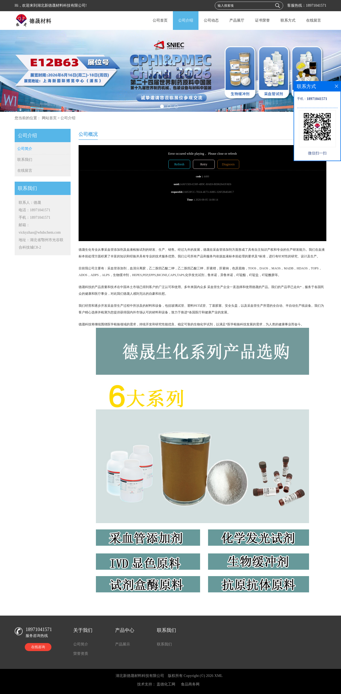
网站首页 (49, 118)
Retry (204, 164)
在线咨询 (38, 647)
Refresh (179, 164)
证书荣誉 (262, 20)
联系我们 (24, 160)
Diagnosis (228, 164)
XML (218, 676)
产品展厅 (236, 20)
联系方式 (288, 20)
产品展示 (122, 644)
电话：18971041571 (34, 210)
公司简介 (24, 149)
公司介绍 (185, 20)
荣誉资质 (80, 654)
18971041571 (316, 5)
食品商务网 (190, 684)
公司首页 (160, 20)
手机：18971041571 (34, 218)
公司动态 (211, 20)
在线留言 (313, 20)
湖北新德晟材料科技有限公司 (140, 676)
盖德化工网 (166, 684)
